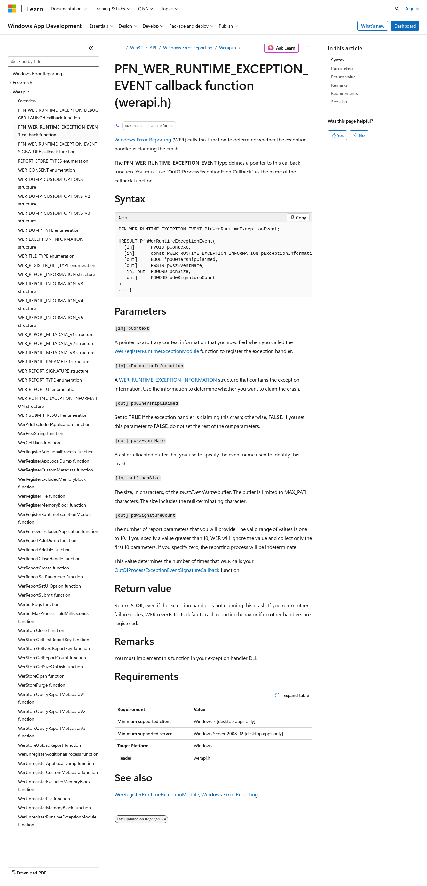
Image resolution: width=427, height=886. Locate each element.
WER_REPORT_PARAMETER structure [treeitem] (53, 361)
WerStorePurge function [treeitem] (41, 685)
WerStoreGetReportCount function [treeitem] (52, 658)
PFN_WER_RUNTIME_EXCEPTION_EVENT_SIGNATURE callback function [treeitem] (58, 148)
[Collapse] (91, 48)
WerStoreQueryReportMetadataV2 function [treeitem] (52, 715)
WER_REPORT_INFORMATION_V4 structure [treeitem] (50, 304)
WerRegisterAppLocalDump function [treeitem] (53, 461)
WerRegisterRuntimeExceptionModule (157, 351)
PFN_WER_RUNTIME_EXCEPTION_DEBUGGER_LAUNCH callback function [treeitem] (58, 114)
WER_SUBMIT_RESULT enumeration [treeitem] (53, 415)
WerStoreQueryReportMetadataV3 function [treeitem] (52, 732)
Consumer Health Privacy (184, 867)
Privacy (140, 867)
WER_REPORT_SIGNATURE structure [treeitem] (53, 371)
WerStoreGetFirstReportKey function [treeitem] (53, 639)
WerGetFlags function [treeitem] (39, 442)
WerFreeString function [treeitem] (40, 433)
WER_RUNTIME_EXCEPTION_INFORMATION (168, 379)
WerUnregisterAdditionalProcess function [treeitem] (58, 754)
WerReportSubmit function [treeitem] (44, 595)
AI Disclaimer (20, 867)
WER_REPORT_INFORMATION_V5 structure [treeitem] (50, 321)
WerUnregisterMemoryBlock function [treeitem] (54, 807)
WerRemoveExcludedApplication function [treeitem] (58, 531)
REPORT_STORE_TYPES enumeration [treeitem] (53, 161)
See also (339, 102)
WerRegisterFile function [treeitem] (41, 496)
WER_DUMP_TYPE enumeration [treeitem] (49, 230)
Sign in (412, 8)
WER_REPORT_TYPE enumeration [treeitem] (50, 380)
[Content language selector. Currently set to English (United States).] (37, 851)
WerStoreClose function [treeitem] (41, 630)
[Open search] (397, 8)
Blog (87, 867)
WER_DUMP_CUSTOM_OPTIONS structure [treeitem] (50, 183)
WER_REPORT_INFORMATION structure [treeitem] (56, 274)
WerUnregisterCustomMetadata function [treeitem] (58, 772)
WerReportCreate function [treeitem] (43, 568)
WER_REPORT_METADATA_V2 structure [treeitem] (56, 343)
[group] (214, 259)
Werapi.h (227, 47)
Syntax (337, 60)
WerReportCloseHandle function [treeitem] (49, 558)
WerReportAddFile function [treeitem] (44, 549)
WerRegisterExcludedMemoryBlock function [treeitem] (52, 483)
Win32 (136, 47)
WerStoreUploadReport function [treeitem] (49, 745)
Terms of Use (233, 867)
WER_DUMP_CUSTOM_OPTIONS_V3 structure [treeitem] (54, 217)
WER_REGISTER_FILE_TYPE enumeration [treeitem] (56, 265)
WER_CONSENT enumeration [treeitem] (46, 170)
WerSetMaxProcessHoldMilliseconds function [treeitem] (53, 617)
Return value (343, 77)
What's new (372, 26)
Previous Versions (58, 867)
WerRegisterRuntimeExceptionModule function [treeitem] (54, 518)
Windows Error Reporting (187, 47)
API (153, 47)
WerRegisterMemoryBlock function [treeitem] (52, 505)
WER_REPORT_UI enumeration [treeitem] (47, 389)
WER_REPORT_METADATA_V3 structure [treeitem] (56, 353)
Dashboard (405, 26)
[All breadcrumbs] (120, 48)
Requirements (344, 93)
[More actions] (306, 48)
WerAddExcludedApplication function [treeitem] (54, 424)
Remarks (339, 85)
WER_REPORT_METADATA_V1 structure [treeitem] (55, 334)
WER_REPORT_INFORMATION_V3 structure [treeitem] (50, 287)
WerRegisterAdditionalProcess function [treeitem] (56, 451)
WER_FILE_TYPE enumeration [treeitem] (46, 256)
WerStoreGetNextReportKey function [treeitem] (54, 648)
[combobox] (53, 61)
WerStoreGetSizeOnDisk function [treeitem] (50, 667)
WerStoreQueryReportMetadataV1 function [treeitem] (51, 698)
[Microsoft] (12, 8)
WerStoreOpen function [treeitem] (41, 676)
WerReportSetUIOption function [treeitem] (49, 586)
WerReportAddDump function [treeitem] (47, 540)
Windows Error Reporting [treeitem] (37, 73)
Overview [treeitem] (27, 101)
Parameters (342, 68)
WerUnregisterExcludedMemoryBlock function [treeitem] (54, 785)
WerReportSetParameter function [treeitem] (50, 577)
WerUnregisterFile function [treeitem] (44, 798)
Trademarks (265, 867)
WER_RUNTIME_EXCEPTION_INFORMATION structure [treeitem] (57, 402)
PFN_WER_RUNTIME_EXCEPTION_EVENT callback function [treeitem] (58, 131)
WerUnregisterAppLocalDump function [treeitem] (56, 763)
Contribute (114, 867)
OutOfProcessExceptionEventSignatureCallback (167, 570)
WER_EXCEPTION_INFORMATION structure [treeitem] (50, 243)
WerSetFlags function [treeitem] (38, 604)
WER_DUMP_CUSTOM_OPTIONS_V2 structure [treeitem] (54, 200)
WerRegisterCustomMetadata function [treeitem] (55, 470)
